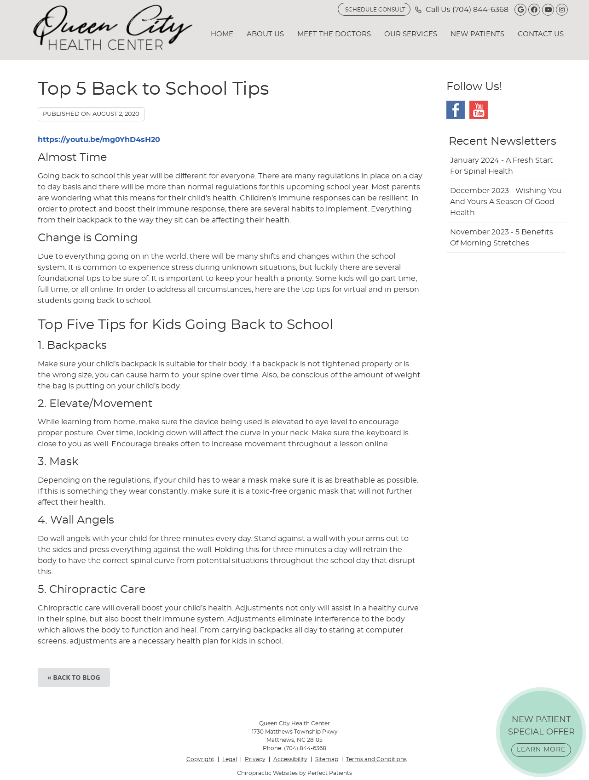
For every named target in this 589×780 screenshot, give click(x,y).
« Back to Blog (73, 677)
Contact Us (541, 34)
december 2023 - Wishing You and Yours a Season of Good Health (506, 201)
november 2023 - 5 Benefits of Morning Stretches (501, 237)
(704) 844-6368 (480, 9)
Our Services (410, 34)
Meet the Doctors (334, 34)
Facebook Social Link (455, 110)
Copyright (200, 759)
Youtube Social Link (478, 110)
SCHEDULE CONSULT (375, 9)
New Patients (477, 34)
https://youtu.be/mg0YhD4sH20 (99, 139)
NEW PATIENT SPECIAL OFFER (541, 736)
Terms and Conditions (376, 759)
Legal (229, 759)
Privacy (255, 759)
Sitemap (326, 759)
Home (222, 34)
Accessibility (290, 759)
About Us (265, 34)
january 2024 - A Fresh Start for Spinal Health (501, 166)
